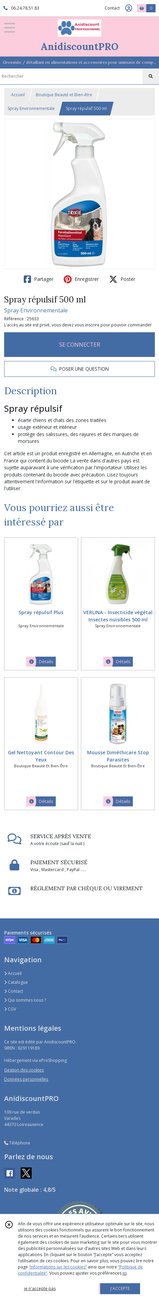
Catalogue (16, 982)
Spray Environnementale (31, 108)
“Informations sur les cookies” (58, 1267)
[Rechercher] (150, 76)
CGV (10, 1009)
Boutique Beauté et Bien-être (64, 95)
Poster (122, 279)
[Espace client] (128, 8)
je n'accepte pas (40, 1288)
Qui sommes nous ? (25, 1000)
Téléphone (17, 1143)
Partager (38, 279)
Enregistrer (81, 279)
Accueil (18, 95)
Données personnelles (26, 1079)
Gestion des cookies (24, 1070)
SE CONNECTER (79, 344)
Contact (112, 8)
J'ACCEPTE (120, 1288)
